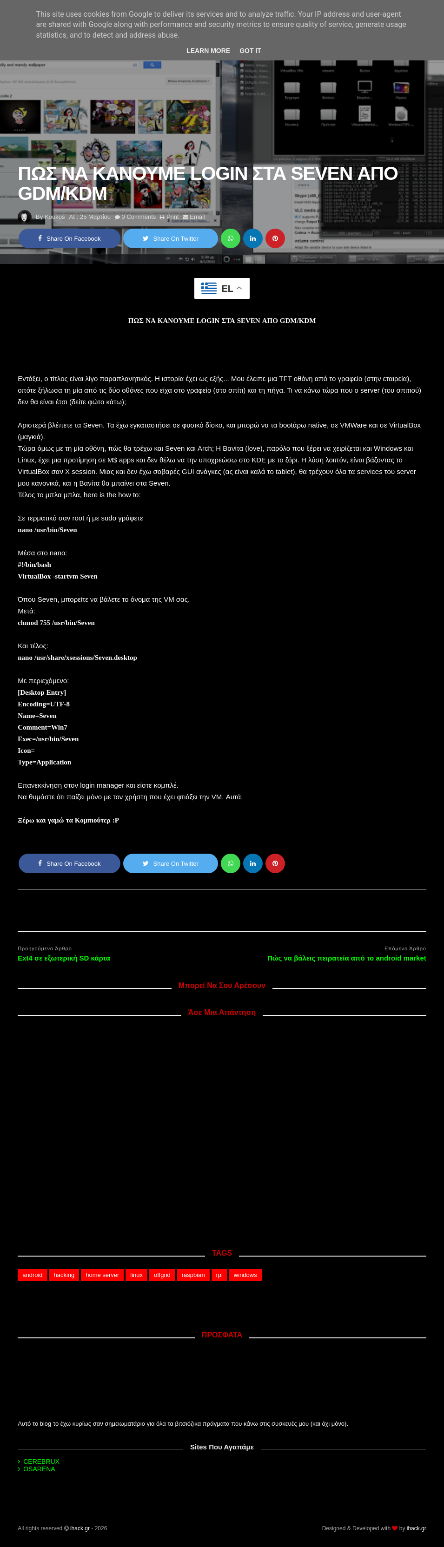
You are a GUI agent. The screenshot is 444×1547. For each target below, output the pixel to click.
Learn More (208, 50)
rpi (219, 1274)
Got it (250, 50)
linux (136, 1274)
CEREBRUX (41, 1461)
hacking (63, 1274)
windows (245, 1274)
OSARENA (39, 1469)
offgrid (162, 1274)
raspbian (193, 1274)
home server (102, 1274)
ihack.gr (80, 1528)
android (32, 1274)
